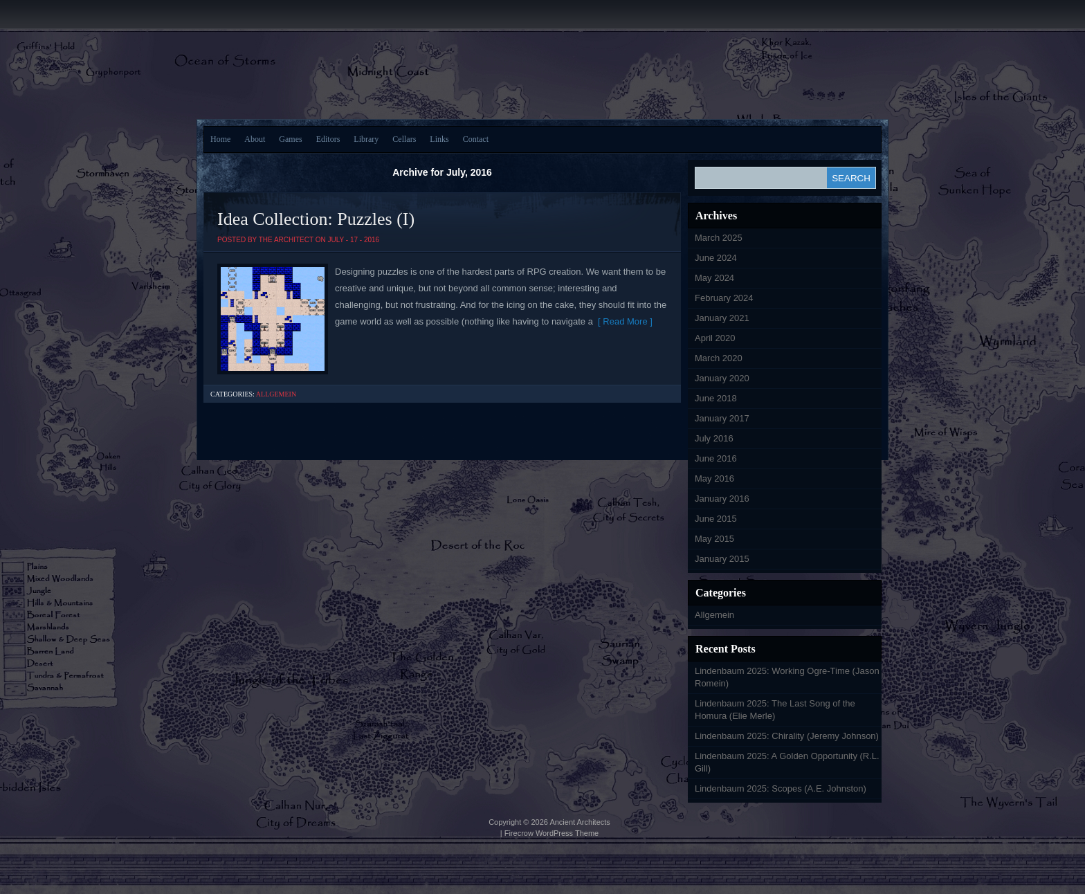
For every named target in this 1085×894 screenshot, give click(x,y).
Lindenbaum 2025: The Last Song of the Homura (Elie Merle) (775, 709)
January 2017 (722, 418)
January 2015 (722, 559)
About (254, 139)
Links (439, 139)
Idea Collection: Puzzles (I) (315, 219)
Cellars (404, 139)
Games (290, 139)
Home (220, 139)
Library (366, 139)
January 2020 (722, 378)
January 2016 (722, 498)
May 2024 (714, 278)
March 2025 (718, 237)
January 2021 (722, 318)
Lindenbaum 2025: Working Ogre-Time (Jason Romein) (787, 677)
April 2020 (715, 338)
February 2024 (724, 298)
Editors (328, 139)
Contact (476, 139)
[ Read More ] (623, 321)
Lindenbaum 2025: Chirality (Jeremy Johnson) (787, 736)
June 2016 (716, 458)
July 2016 (714, 438)
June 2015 (716, 518)
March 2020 (718, 358)
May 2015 (714, 538)
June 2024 (716, 258)
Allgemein (276, 394)
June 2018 (716, 398)
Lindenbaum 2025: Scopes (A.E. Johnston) (780, 788)
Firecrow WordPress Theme (551, 833)
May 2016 (714, 478)
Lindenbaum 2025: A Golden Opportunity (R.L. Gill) (787, 762)
